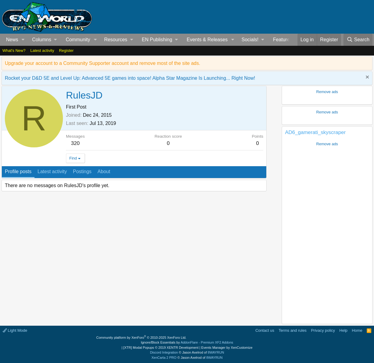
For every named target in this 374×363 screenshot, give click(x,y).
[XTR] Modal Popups (160, 347)
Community (78, 39)
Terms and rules (293, 330)
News (12, 39)
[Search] (357, 40)
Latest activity (42, 50)
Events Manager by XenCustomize (226, 347)
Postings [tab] (82, 171)
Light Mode (15, 330)
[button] (23, 40)
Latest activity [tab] (52, 171)
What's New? (13, 50)
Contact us (264, 330)
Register (66, 50)
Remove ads (327, 91)
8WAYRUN (216, 352)
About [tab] (103, 171)
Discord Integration (164, 352)
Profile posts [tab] (18, 171)
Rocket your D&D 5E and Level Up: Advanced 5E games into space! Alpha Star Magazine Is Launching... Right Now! (130, 78)
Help (344, 330)
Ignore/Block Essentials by (187, 342)
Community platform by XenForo (141, 337)
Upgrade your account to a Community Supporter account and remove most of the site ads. (102, 63)
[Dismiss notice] (366, 78)
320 (75, 143)
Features (282, 39)
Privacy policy (323, 330)
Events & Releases (207, 39)
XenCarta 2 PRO (164, 357)
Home (357, 330)
